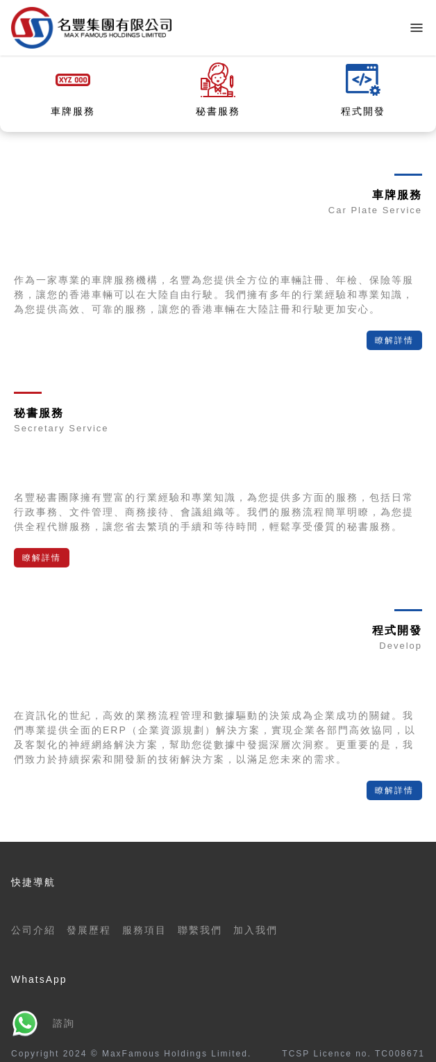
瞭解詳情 (394, 340)
